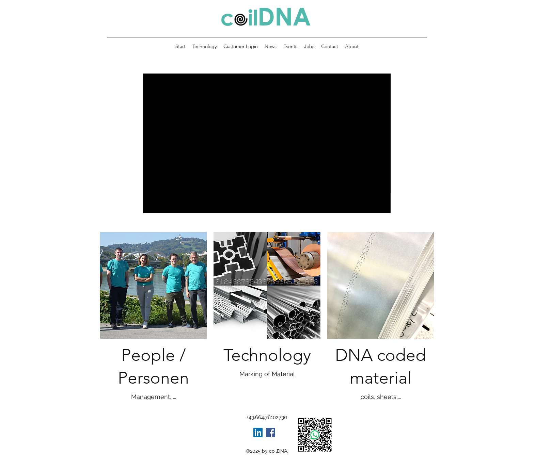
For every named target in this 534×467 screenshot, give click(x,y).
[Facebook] (270, 432)
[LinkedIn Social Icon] (258, 432)
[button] (352, 46)
